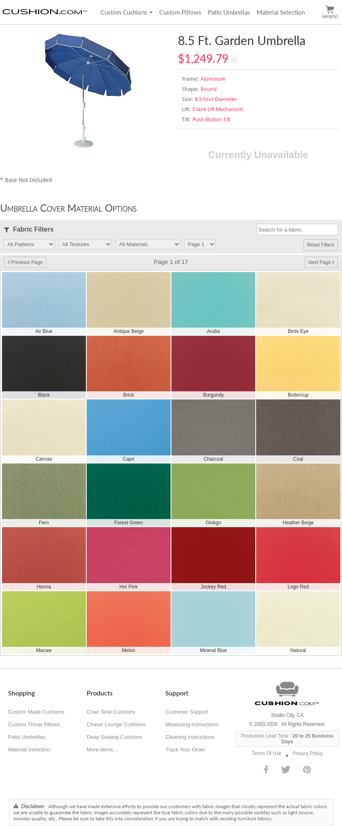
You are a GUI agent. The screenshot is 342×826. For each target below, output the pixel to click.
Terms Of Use (266, 753)
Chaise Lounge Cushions (116, 724)
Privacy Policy (308, 753)
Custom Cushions (126, 12)
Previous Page (25, 262)
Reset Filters (320, 245)
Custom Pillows (180, 12)
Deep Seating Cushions (114, 737)
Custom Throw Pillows (34, 724)
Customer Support (186, 712)
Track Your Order (185, 750)
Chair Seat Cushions (111, 712)
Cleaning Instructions (189, 737)
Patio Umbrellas (229, 12)
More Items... (102, 750)
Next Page (321, 262)
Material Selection (280, 12)
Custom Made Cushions (36, 712)
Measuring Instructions (191, 724)
